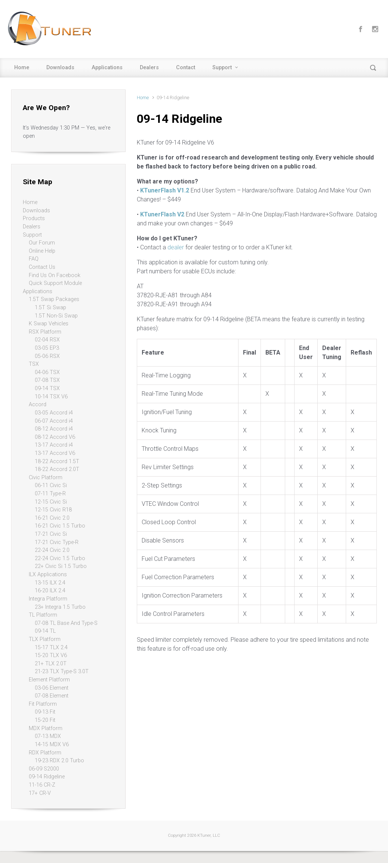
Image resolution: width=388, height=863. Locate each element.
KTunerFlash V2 (162, 214)
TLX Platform (45, 639)
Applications (107, 67)
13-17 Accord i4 (54, 445)
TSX (34, 364)
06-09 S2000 (44, 769)
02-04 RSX (47, 340)
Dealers (149, 67)
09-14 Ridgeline (47, 777)
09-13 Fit (45, 712)
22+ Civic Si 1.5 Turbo (61, 566)
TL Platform (43, 615)
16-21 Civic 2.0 (52, 518)
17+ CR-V (40, 793)
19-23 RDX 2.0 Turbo (59, 760)
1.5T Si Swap (50, 307)
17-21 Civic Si (51, 534)
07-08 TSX (47, 380)
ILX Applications (48, 574)
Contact (185, 67)
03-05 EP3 (47, 348)
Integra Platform (48, 599)
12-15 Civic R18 (53, 510)
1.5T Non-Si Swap (56, 316)
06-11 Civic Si (51, 485)
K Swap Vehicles (48, 323)
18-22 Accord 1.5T (57, 461)
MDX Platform (45, 728)
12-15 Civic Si (51, 502)
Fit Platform (43, 704)
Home (21, 67)
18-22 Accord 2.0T (57, 469)
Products (34, 218)
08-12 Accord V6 (55, 437)
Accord (37, 404)
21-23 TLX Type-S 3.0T (62, 671)
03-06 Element (51, 688)
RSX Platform (45, 332)
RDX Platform (45, 753)
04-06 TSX (47, 372)
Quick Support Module (55, 283)
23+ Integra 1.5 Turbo (60, 607)
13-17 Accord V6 (55, 453)
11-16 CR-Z (42, 785)
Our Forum (42, 243)
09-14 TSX (47, 388)
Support (222, 67)
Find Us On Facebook (54, 275)
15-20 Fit (45, 720)
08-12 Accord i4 (54, 429)
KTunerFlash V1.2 (164, 190)
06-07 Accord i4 (54, 421)
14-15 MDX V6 (52, 744)
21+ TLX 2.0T (51, 663)
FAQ (34, 259)
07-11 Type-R (50, 493)
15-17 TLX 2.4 (51, 647)
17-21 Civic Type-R (56, 542)
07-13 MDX (48, 736)
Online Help (42, 251)
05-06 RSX (47, 356)
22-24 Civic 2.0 (52, 550)
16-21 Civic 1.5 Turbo (60, 526)
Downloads (60, 67)
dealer (175, 247)
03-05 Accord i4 (54, 413)
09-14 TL (45, 631)
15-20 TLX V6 (51, 655)
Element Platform (49, 680)
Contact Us (42, 267)
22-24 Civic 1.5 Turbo (60, 558)
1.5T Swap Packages (54, 299)
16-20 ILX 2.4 (50, 590)
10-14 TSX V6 (51, 396)
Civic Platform (45, 477)
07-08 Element (51, 696)
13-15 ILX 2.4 (50, 583)
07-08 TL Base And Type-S (66, 623)
